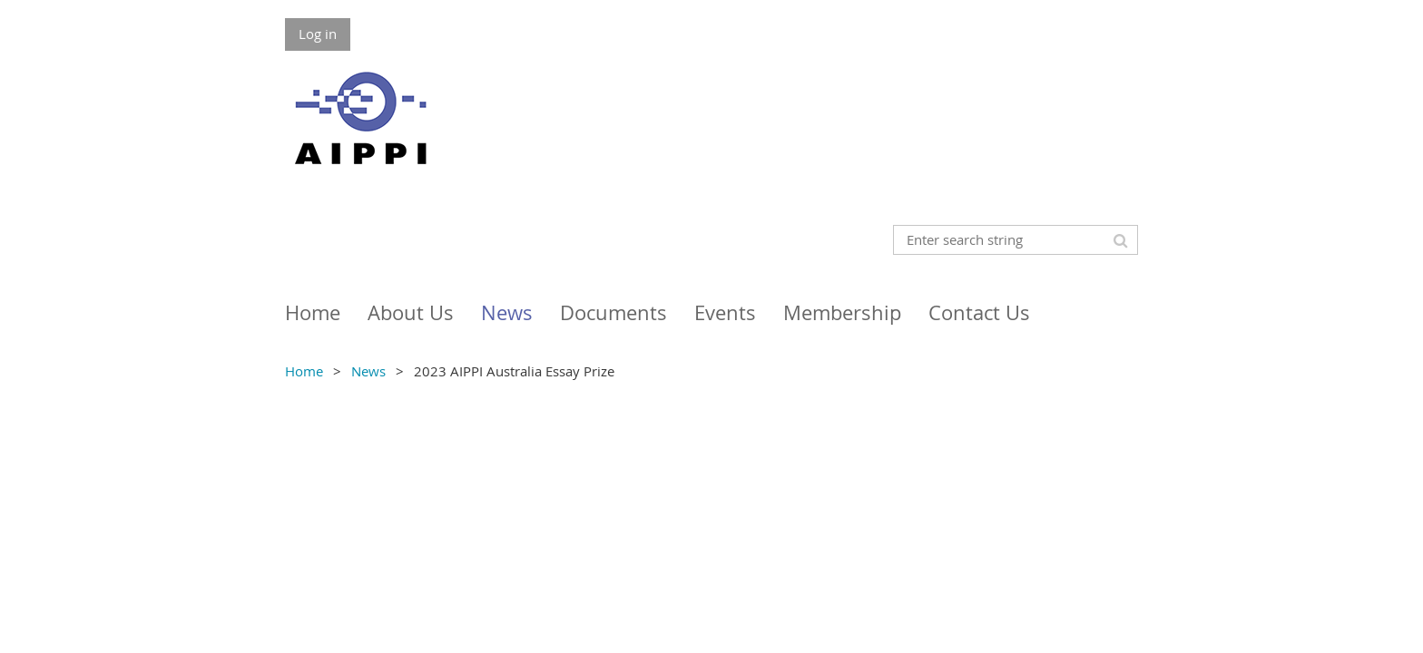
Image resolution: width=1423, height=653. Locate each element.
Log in (318, 33)
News (368, 371)
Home (304, 371)
